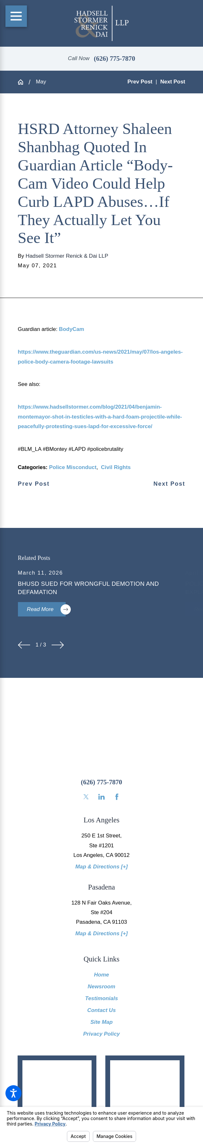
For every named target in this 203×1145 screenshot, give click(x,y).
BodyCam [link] (71, 329)
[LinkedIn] (101, 797)
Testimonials (101, 998)
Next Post (169, 484)
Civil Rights (116, 467)
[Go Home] (23, 82)
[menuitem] (101, 975)
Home (101, 975)
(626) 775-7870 (114, 58)
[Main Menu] (16, 16)
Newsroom (101, 987)
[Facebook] (117, 797)
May (41, 82)
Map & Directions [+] (101, 867)
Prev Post (34, 484)
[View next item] (58, 645)
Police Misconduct (72, 467)
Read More (46, 609)
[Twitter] (86, 797)
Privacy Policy (101, 1034)
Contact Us (101, 1010)
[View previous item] (24, 645)
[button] (13, 1093)
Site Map (101, 1022)
